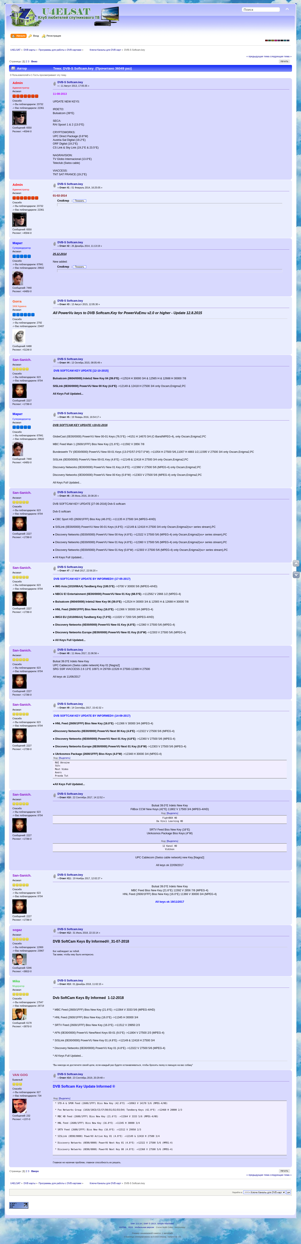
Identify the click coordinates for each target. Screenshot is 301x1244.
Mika (16, 981)
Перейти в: (237, 1192)
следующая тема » (281, 56)
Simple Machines (165, 1223)
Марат (18, 243)
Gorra (17, 301)
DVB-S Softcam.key (70, 82)
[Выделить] (64, 758)
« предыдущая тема (257, 56)
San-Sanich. (22, 360)
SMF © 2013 (150, 1223)
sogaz (17, 930)
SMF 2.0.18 (136, 1223)
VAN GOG (20, 1075)
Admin (18, 83)
